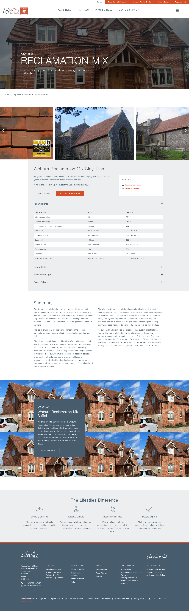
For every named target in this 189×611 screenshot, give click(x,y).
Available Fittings (42, 274)
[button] (177, 11)
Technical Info (41, 204)
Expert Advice (41, 282)
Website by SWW (28, 602)
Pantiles (85, 10)
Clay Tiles (16, 95)
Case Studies (101, 573)
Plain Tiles (65, 10)
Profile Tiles (105, 10)
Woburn (27, 95)
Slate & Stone (129, 10)
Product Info (40, 267)
